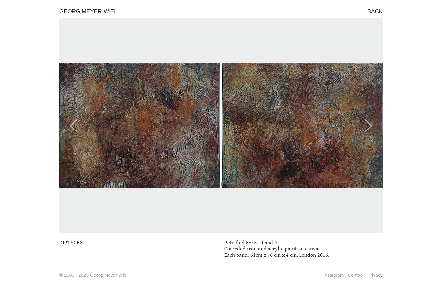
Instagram (333, 275)
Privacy (375, 275)
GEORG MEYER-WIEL (88, 11)
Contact (355, 275)
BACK (375, 11)
